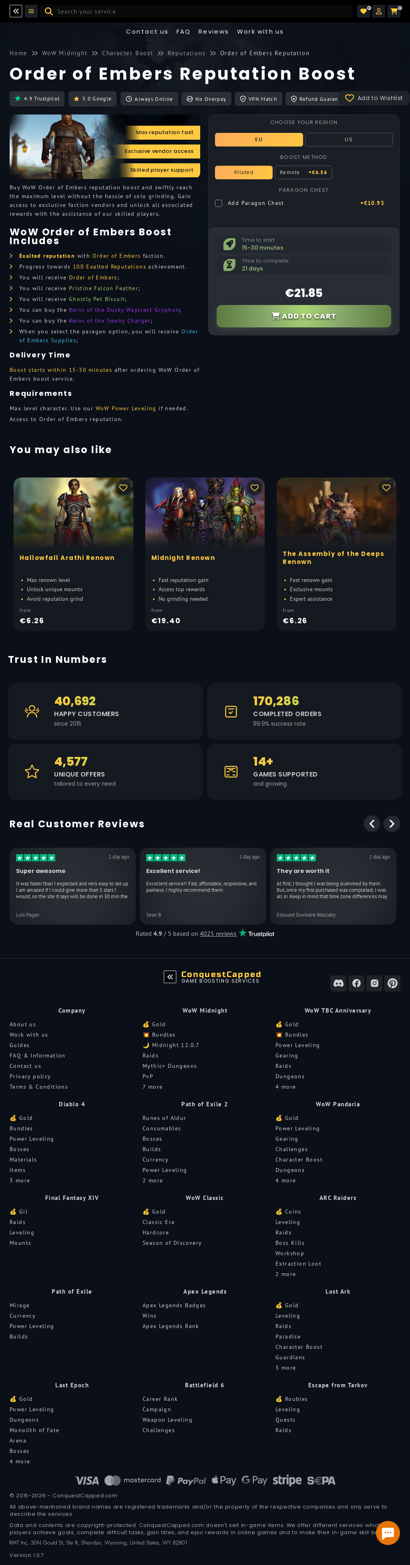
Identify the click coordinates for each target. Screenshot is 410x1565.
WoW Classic (205, 1198)
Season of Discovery (172, 1242)
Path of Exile (72, 1291)
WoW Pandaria (338, 1104)
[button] (379, 11)
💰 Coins (288, 1211)
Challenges (291, 1149)
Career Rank (160, 1398)
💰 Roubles (291, 1398)
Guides (20, 1045)
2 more (153, 1180)
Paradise (288, 1336)
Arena (18, 1440)
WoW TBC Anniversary (338, 1010)
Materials (23, 1159)
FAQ (184, 31)
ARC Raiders (338, 1198)
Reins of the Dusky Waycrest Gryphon (124, 309)
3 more (20, 1180)
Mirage (20, 1305)
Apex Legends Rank (171, 1326)
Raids (151, 1055)
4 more (285, 1086)
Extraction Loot (298, 1263)
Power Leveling (297, 1045)
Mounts (20, 1242)
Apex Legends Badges (174, 1305)
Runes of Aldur (165, 1118)
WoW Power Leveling (126, 408)
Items (18, 1170)
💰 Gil (19, 1211)
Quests (285, 1419)
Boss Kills (290, 1242)
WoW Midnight (205, 1010)
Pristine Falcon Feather (103, 288)
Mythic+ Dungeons (170, 1065)
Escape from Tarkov (338, 1385)
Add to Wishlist (374, 98)
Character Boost (299, 1159)
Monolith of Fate (34, 1430)
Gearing (287, 1055)
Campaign (157, 1409)
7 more (153, 1086)
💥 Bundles (159, 1034)
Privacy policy (30, 1076)
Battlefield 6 (205, 1385)
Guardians (290, 1357)
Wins (150, 1315)
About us (23, 1024)
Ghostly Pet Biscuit (97, 299)
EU (259, 139)
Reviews (214, 31)
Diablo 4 (72, 1104)
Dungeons (290, 1076)
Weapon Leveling (168, 1419)
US (349, 139)
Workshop (289, 1253)
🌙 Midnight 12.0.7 (171, 1045)
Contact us (147, 31)
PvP (148, 1076)
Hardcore (156, 1232)
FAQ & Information (38, 1055)
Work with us (29, 1034)
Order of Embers (116, 255)
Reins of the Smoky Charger (109, 320)
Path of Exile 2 (205, 1104)
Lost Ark (338, 1291)
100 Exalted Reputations (109, 266)
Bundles (21, 1128)
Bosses (19, 1149)
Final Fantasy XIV (72, 1198)
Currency (156, 1159)
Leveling (22, 1232)
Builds (152, 1149)
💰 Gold (154, 1024)
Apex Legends (205, 1291)
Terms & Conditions (39, 1086)
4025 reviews (218, 933)
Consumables (162, 1128)
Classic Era (159, 1222)
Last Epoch (72, 1385)
